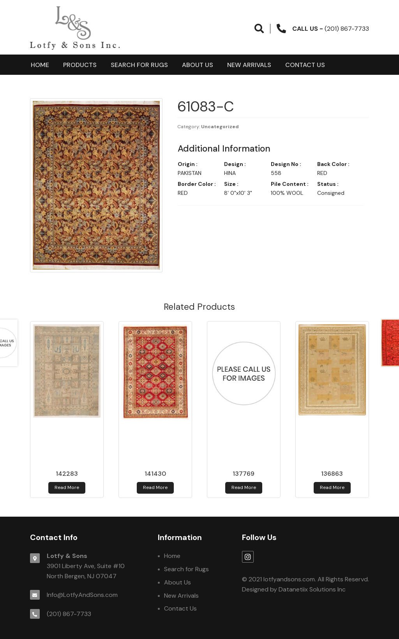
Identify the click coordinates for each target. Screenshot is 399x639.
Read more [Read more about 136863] (332, 487)
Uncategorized (220, 127)
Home (40, 65)
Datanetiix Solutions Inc (312, 589)
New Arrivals (249, 65)
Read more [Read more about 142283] (67, 487)
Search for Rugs (139, 65)
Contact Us (305, 65)
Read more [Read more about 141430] (155, 487)
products (80, 65)
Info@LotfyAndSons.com (82, 595)
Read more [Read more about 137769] (243, 487)
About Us (197, 65)
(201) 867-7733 (69, 614)
